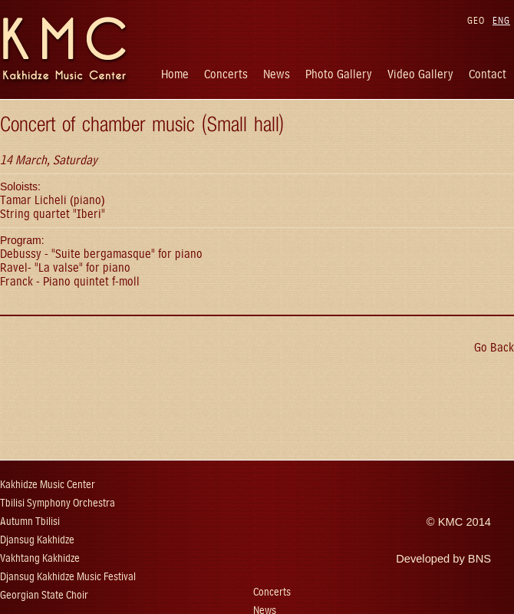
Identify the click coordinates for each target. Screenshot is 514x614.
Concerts (226, 74)
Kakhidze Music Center (47, 484)
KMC (450, 522)
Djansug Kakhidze (37, 539)
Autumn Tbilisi (30, 521)
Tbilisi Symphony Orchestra (57, 503)
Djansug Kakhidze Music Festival (68, 576)
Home (175, 74)
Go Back (494, 347)
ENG (501, 20)
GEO (476, 20)
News (276, 74)
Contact (487, 74)
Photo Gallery (338, 74)
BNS (479, 559)
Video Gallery (420, 74)
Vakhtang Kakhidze (40, 558)
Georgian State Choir (44, 595)
